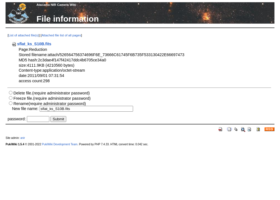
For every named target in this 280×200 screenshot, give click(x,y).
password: (16, 119)
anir (22, 137)
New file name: (25, 108)
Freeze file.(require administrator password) (51, 98)
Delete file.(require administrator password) (51, 93)
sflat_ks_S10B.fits (31, 44)
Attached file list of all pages (61, 35)
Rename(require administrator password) (49, 103)
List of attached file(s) (24, 35)
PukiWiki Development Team (59, 144)
